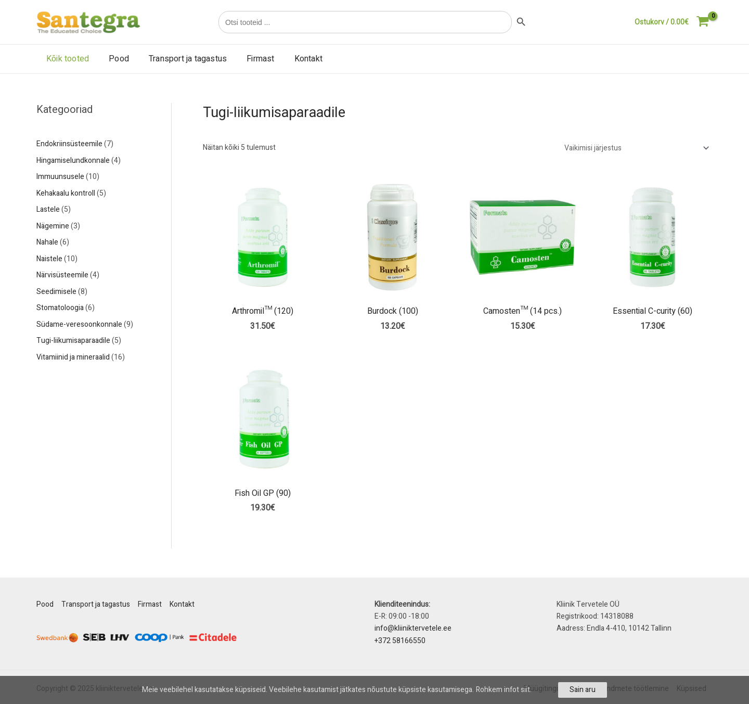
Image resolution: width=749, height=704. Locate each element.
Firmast (249, 59)
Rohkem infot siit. (504, 689)
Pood (114, 59)
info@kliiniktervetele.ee (412, 628)
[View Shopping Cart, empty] (672, 22)
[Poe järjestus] (635, 148)
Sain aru (583, 689)
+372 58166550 (399, 640)
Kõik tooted (66, 59)
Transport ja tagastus (180, 59)
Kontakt (294, 59)
